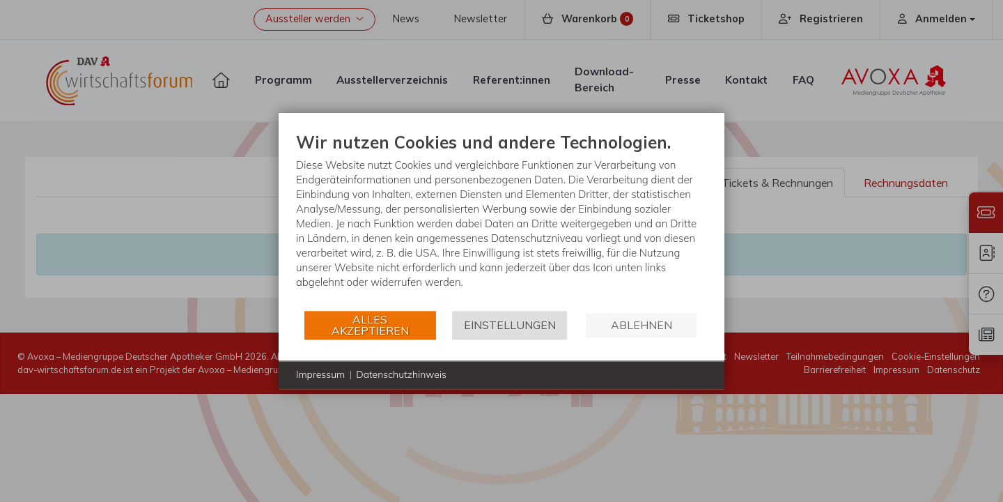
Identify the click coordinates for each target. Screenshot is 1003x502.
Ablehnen (641, 325)
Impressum (320, 374)
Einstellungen (510, 325)
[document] (501, 220)
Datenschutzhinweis (401, 374)
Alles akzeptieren (370, 324)
